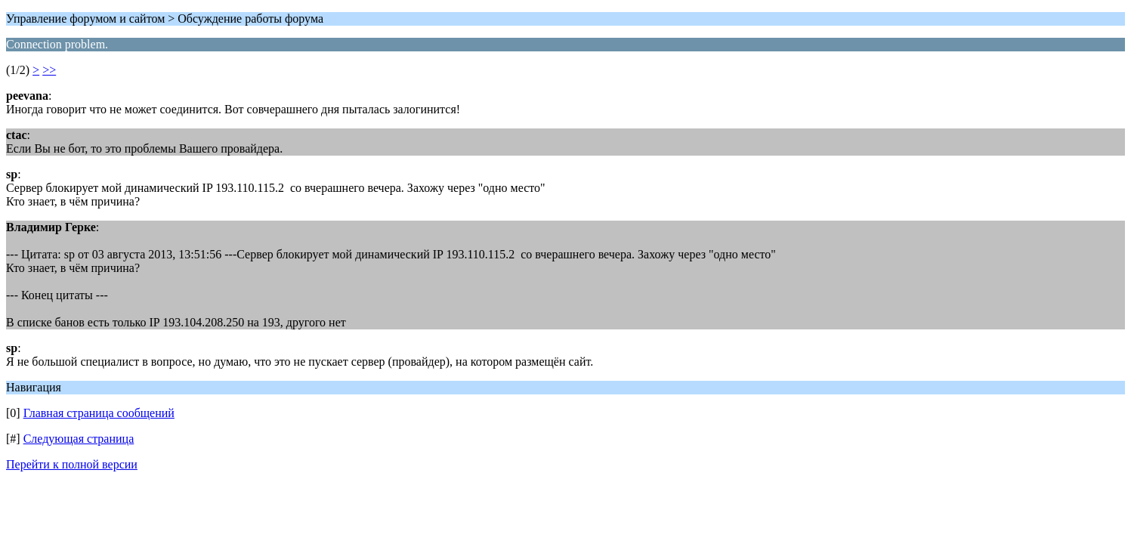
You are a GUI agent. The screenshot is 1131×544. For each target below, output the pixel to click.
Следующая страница (78, 438)
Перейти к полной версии (72, 464)
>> (49, 69)
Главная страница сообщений (99, 412)
